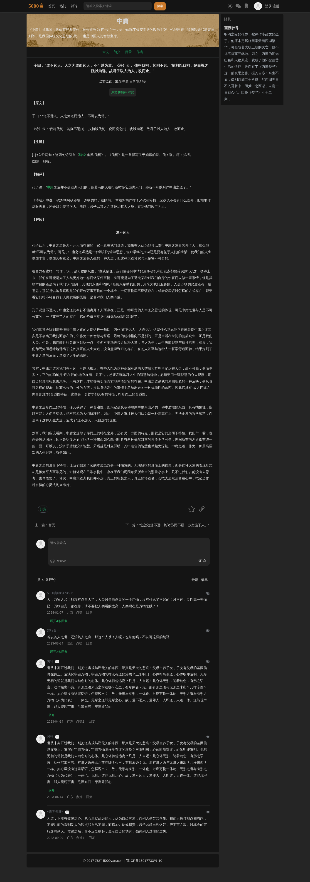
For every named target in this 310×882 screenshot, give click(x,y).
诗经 (82, 155)
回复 (89, 612)
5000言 (36, 6)
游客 (57, 661)
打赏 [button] (43, 509)
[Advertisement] (252, 175)
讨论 (74, 6)
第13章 (141, 81)
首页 (51, 6)
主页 (118, 81)
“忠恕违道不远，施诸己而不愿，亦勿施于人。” (174, 525)
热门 (62, 6)
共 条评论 (46, 580)
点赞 (79, 612)
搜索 (160, 6)
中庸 (125, 81)
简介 (117, 52)
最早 (204, 580)
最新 (195, 580)
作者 (139, 52)
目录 (128, 52)
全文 (105, 52)
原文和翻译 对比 (122, 92)
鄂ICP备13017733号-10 (144, 861)
